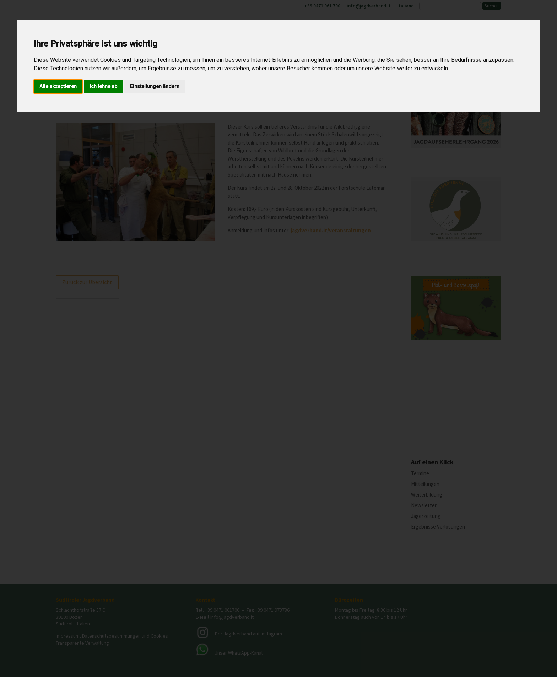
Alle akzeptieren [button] (58, 86)
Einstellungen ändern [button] (154, 86)
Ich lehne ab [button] (103, 86)
